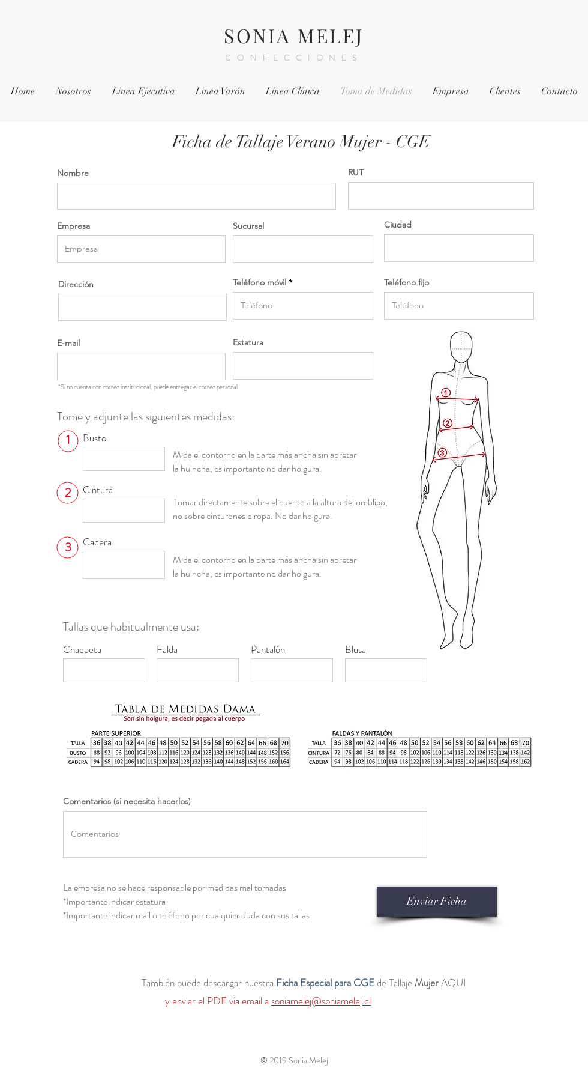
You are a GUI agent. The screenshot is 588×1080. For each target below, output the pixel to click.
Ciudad (398, 224)
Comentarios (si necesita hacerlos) (127, 801)
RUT (356, 172)
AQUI (453, 982)
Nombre (73, 173)
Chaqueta (82, 650)
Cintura (98, 490)
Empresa (73, 226)
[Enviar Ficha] (437, 902)
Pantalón (268, 650)
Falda (167, 650)
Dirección (76, 284)
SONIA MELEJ (294, 35)
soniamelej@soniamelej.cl (321, 1001)
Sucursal (248, 226)
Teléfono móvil (259, 282)
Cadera (97, 542)
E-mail (68, 343)
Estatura (248, 342)
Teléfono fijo (406, 282)
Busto (94, 438)
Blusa (355, 650)
